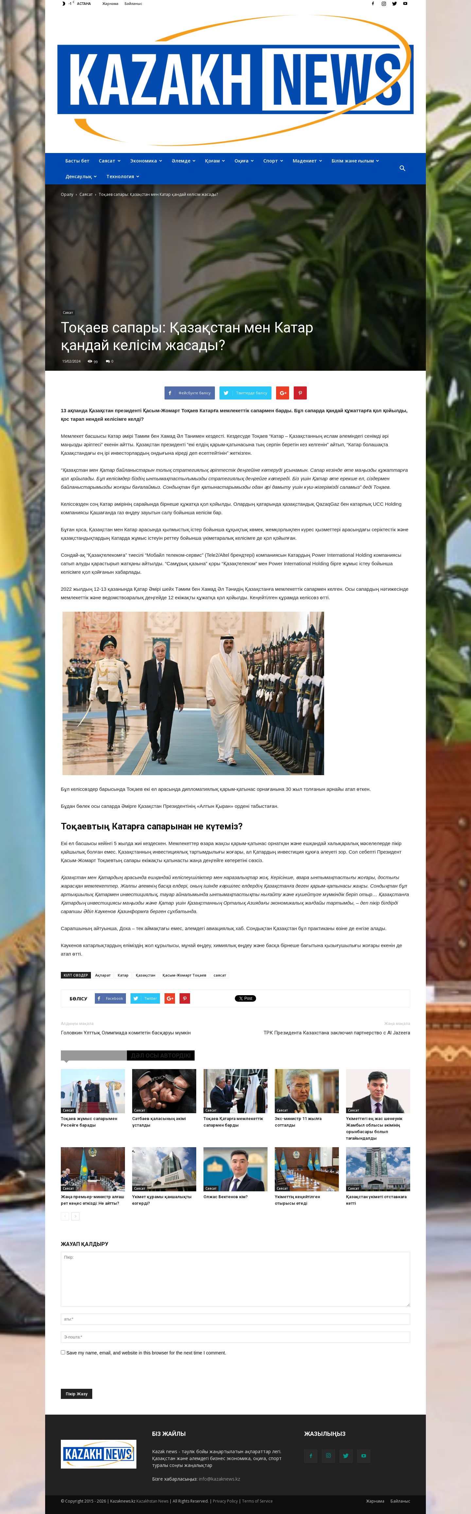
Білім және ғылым (355, 161)
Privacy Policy (225, 1501)
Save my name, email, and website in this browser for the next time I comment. (146, 1352)
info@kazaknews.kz (219, 1479)
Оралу (67, 194)
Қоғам (215, 161)
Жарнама (110, 3)
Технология (122, 176)
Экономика (146, 161)
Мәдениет (307, 161)
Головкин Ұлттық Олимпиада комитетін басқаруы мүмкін (126, 1033)
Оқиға (244, 161)
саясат (220, 975)
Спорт (273, 161)
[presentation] (110, 1376)
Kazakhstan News (152, 1501)
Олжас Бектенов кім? (225, 1196)
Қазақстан (145, 975)
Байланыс (133, 3)
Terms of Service (257, 1501)
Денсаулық (81, 176)
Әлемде (184, 161)
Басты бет (77, 161)
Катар (123, 975)
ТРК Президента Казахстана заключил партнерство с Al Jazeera (337, 1033)
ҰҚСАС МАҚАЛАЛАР (94, 1055)
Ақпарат (103, 975)
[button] (402, 169)
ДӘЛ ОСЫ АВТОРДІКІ (161, 1055)
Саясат (110, 161)
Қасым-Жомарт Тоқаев (184, 975)
